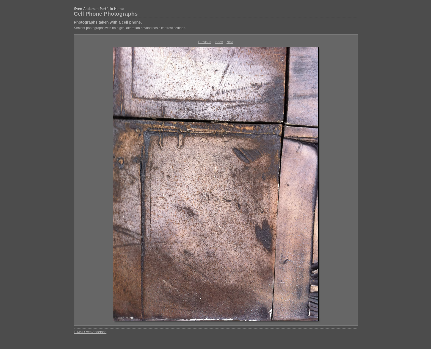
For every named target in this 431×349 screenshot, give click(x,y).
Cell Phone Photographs (106, 14)
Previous (204, 42)
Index (219, 42)
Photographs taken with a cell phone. (108, 22)
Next (229, 42)
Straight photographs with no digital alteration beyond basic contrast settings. (130, 28)
